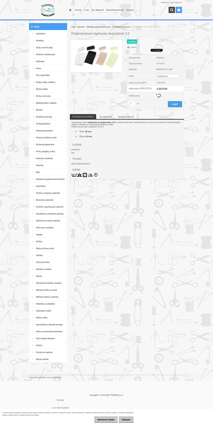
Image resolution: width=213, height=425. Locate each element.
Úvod (73, 26)
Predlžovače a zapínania (121, 26)
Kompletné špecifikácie (83, 116)
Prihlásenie (164, 2)
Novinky (78, 9)
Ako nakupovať (98, 9)
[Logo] (47, 10)
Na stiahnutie (106, 116)
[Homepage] (70, 10)
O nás (86, 9)
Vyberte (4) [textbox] (163, 76)
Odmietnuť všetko (105, 419)
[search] (172, 10)
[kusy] (132, 103)
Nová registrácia (176, 2)
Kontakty (130, 9)
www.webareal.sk (54, 377)
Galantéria (81, 26)
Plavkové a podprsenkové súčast (99, 26)
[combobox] (168, 76)
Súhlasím (126, 419)
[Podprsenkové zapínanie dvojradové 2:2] (96, 40)
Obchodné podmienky (115, 9)
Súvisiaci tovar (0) (126, 116)
